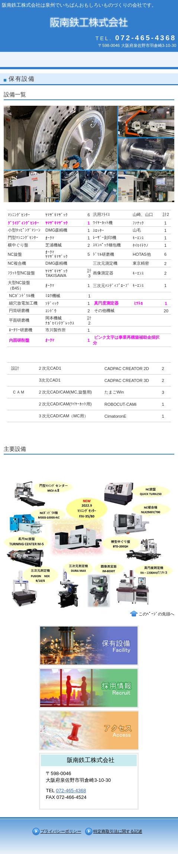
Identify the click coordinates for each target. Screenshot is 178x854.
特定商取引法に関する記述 (117, 831)
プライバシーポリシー (61, 831)
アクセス (89, 730)
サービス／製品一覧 (89, 645)
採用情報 (89, 688)
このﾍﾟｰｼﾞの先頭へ (156, 614)
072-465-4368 (71, 790)
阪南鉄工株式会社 (89, 21)
